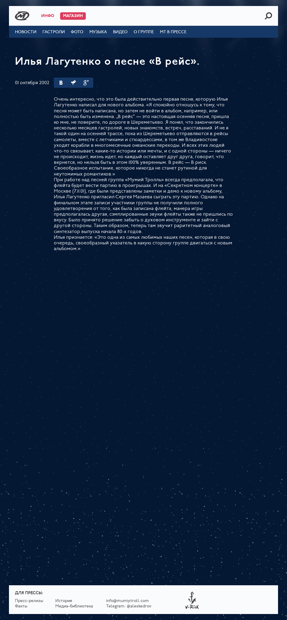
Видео (120, 32)
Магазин (73, 16)
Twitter (73, 82)
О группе (144, 32)
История (63, 601)
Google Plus (86, 82)
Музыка (98, 32)
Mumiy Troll (22, 15)
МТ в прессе (173, 32)
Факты (21, 606)
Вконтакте (61, 82)
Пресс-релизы (29, 601)
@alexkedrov (139, 606)
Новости (25, 32)
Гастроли (53, 32)
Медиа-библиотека (74, 606)
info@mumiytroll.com (127, 601)
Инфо (47, 16)
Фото (77, 32)
